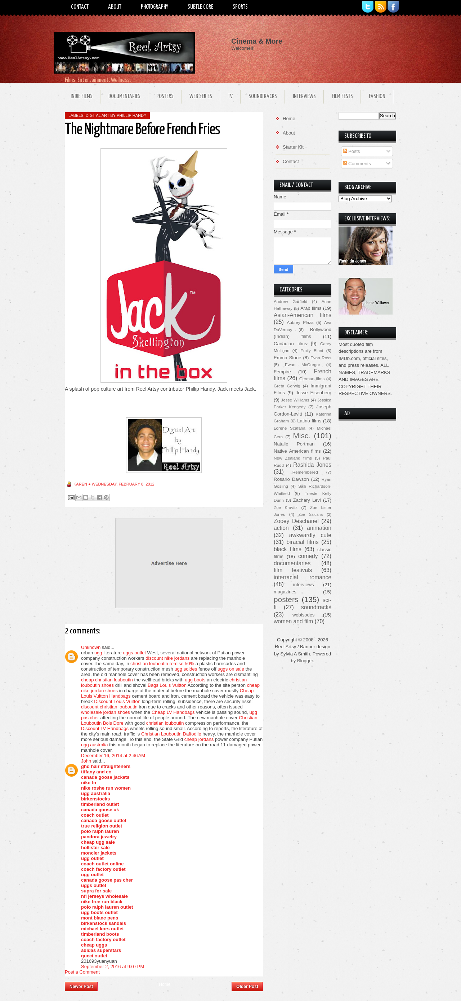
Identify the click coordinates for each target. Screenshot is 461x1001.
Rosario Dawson (291, 479)
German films (312, 378)
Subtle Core (200, 7)
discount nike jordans (167, 658)
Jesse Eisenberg (313, 392)
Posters (165, 96)
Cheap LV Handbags (173, 712)
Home (164, 984)
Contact (80, 7)
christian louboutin (165, 723)
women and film (293, 621)
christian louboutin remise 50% (162, 663)
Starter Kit (293, 147)
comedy (308, 556)
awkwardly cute (310, 535)
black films (287, 549)
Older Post (247, 986)
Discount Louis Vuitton (117, 701)
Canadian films (290, 343)
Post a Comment (82, 972)
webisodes (303, 615)
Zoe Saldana (311, 515)
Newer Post (81, 986)
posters (286, 599)
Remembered (305, 472)
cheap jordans (199, 739)
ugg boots (195, 679)
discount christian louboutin (109, 707)
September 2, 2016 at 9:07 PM (112, 966)
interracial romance (302, 577)
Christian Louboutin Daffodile (171, 734)
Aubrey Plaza (300, 322)
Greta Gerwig (287, 385)
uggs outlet (134, 652)
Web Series (200, 96)
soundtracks (316, 607)
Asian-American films (302, 315)
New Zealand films (293, 458)
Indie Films (82, 96)
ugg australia (94, 744)
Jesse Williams (295, 400)
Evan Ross (320, 357)
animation (319, 528)
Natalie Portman (294, 444)
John (86, 761)
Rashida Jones (312, 465)
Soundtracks (263, 96)
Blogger (305, 660)
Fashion (377, 96)
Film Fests (342, 96)
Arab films (310, 308)
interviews (303, 584)
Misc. (301, 435)
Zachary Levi (307, 500)
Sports (240, 7)
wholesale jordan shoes (105, 712)
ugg (98, 652)
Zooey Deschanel (296, 521)
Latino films (309, 420)
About (114, 7)
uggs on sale (231, 669)
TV (230, 96)
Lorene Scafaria (289, 428)
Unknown (90, 647)
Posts (351, 151)
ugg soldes (185, 669)
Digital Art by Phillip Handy (116, 115)
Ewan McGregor (302, 364)
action (281, 528)
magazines (285, 591)
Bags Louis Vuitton (167, 685)
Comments (357, 163)
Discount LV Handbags (105, 728)
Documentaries (124, 96)
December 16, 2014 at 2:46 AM (113, 755)
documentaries (292, 563)
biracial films (302, 542)
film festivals (293, 570)
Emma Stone (287, 357)
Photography (154, 7)
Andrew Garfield (290, 301)
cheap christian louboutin (107, 679)
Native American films (297, 451)
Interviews (304, 96)
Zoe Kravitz (285, 507)
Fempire (282, 371)
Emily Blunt (311, 350)
